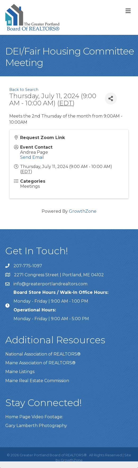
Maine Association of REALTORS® (40, 362)
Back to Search (23, 89)
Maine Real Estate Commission (37, 380)
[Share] (111, 99)
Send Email (32, 157)
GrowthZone (82, 211)
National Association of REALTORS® (43, 354)
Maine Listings (19, 371)
